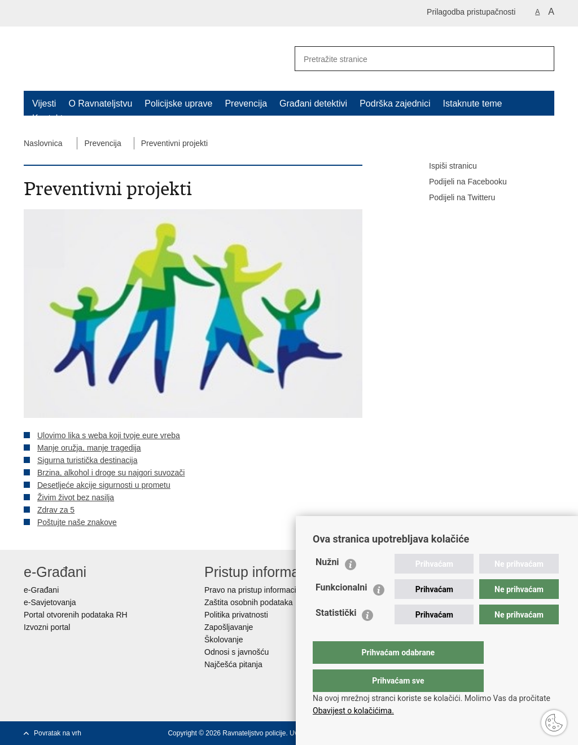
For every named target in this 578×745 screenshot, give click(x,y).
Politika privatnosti (236, 614)
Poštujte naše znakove (77, 522)
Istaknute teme (472, 103)
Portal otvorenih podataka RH (76, 614)
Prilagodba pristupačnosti (471, 11)
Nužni (327, 584)
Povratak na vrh (57, 733)
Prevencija (246, 103)
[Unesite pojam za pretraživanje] (408, 59)
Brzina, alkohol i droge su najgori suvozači (111, 472)
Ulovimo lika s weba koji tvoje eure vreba (108, 435)
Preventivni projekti (174, 143)
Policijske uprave (178, 103)
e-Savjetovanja (50, 602)
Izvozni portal (47, 627)
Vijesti (44, 103)
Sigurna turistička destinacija (87, 460)
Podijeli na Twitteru (454, 198)
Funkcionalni (341, 610)
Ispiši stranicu (445, 166)
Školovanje (223, 639)
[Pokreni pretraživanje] (541, 59)
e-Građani (41, 589)
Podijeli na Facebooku (460, 182)
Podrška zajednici (395, 103)
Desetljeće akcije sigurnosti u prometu (103, 485)
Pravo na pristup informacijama (258, 589)
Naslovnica (43, 143)
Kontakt (47, 118)
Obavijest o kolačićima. (353, 710)
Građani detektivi (313, 103)
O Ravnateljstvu (100, 103)
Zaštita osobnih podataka (248, 602)
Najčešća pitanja (233, 664)
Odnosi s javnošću (236, 651)
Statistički (336, 635)
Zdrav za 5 (56, 509)
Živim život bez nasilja (75, 497)
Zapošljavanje (228, 627)
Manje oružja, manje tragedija (89, 447)
